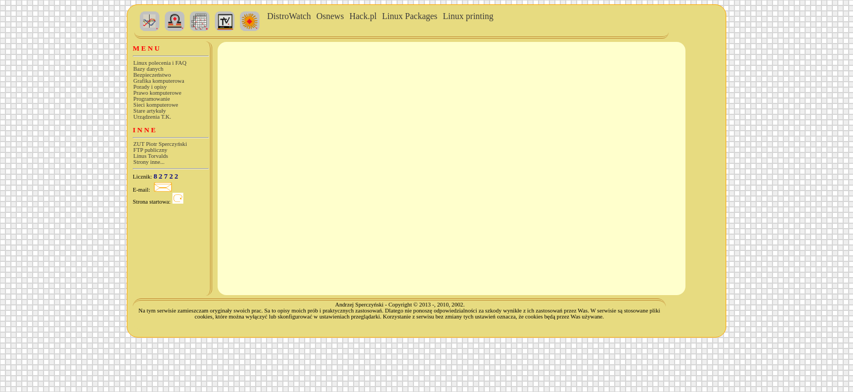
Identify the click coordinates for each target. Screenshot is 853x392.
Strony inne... (148, 162)
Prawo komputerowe (157, 93)
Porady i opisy (150, 87)
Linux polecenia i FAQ (160, 63)
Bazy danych (148, 69)
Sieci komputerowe (155, 105)
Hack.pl (362, 16)
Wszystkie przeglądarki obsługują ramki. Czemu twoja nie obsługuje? (434, 105)
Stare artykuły (149, 111)
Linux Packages (409, 16)
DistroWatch (289, 16)
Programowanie (151, 99)
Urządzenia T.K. (152, 117)
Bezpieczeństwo (152, 75)
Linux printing (468, 16)
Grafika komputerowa (158, 81)
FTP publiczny (150, 150)
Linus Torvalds (150, 156)
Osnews (330, 16)
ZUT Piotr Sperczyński (160, 144)
